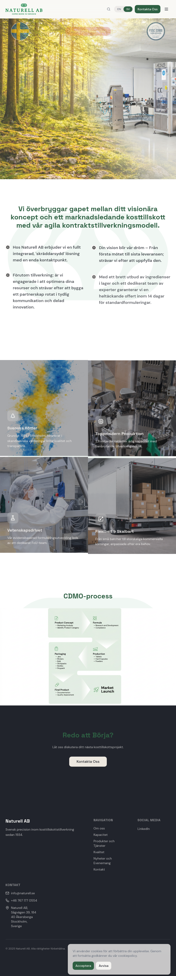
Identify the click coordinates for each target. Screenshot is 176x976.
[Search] (108, 9)
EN (119, 9)
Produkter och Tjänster (104, 843)
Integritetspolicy (160, 948)
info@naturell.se (20, 893)
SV (128, 9)
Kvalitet (99, 852)
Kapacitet (101, 835)
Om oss (99, 828)
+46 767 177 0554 (21, 900)
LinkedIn (144, 829)
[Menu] (166, 9)
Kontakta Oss (148, 9)
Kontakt (99, 869)
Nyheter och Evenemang (103, 860)
